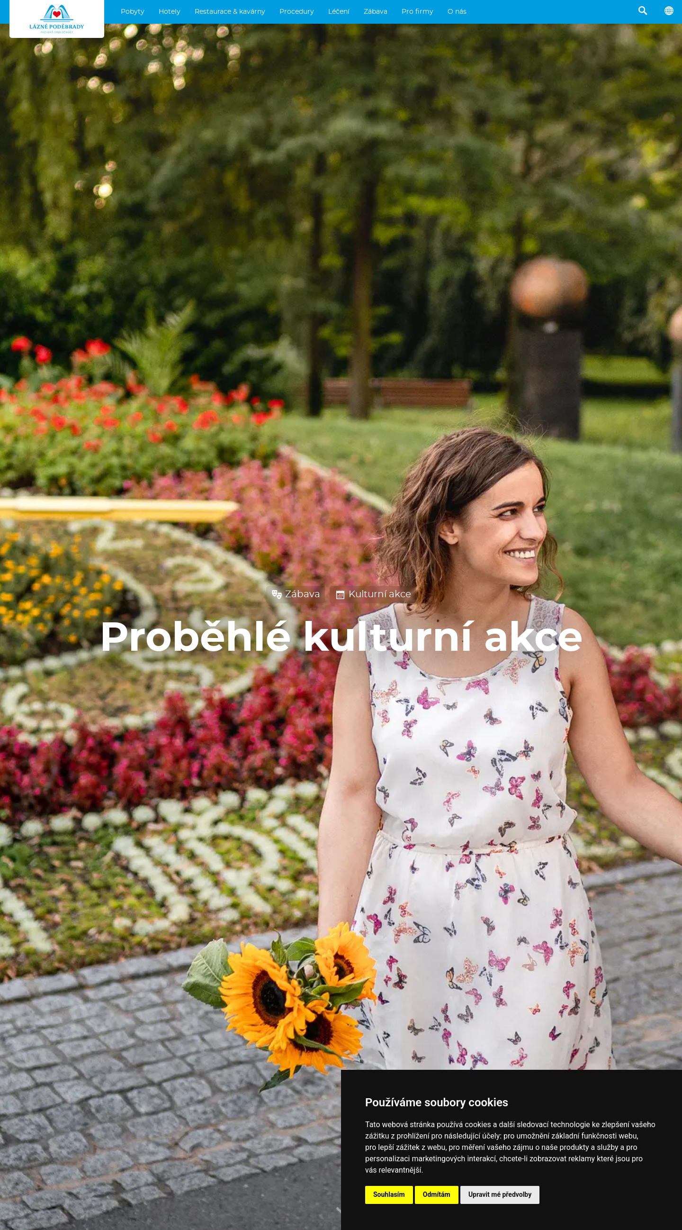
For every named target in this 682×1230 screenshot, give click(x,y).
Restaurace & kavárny (230, 12)
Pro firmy (417, 12)
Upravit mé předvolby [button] (499, 1194)
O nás (457, 12)
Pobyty (132, 12)
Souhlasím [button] (389, 1194)
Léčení (339, 12)
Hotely (169, 12)
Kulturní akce (372, 594)
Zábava (375, 12)
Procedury (296, 12)
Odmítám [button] (436, 1194)
